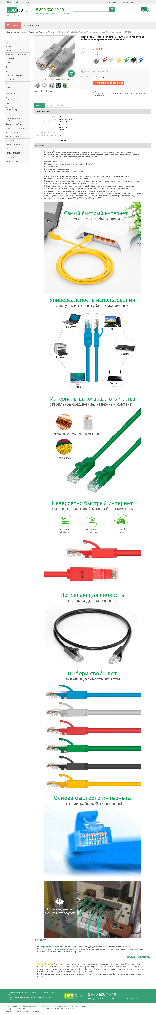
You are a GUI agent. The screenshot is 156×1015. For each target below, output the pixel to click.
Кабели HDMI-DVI (12, 104)
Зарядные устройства (14, 124)
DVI (7, 67)
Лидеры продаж (30, 25)
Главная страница (13, 32)
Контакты (145, 2)
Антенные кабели (12, 132)
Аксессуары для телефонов (16, 128)
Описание (39, 105)
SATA (8, 83)
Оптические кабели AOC (15, 75)
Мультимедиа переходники (16, 54)
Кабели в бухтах (12, 161)
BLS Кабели (10, 59)
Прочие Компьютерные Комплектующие (14, 109)
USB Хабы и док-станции (15, 149)
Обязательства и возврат (57, 105)
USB (7, 42)
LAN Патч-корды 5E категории (47, 32)
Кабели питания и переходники (12, 93)
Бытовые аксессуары (14, 136)
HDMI (8, 63)
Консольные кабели (13, 145)
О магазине (111, 2)
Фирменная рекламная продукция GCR (14, 119)
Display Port (10, 79)
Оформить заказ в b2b (110, 82)
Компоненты (10, 141)
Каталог (14, 25)
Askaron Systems (31, 1011)
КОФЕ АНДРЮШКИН (13, 153)
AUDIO (8, 46)
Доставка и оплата (129, 2)
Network (31, 32)
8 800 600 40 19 (50, 9)
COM (8, 88)
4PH (7, 114)
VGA (7, 71)
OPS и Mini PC (11, 157)
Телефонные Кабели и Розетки (14, 99)
